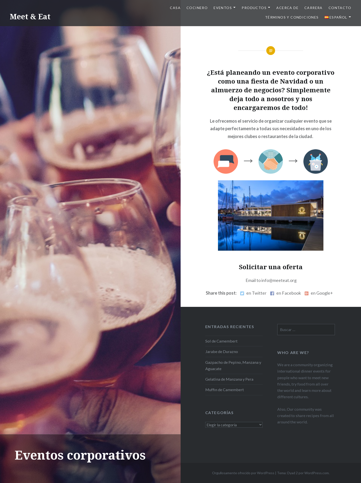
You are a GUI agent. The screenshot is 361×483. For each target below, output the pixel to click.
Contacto (340, 8)
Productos (254, 8)
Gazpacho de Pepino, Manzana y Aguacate (233, 365)
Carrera (313, 8)
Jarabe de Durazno (221, 351)
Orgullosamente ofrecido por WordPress (243, 473)
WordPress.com (316, 473)
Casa (175, 8)
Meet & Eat (30, 16)
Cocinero (197, 8)
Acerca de (287, 8)
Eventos (223, 8)
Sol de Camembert (221, 341)
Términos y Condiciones (292, 17)
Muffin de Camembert (224, 389)
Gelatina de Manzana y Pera (229, 379)
